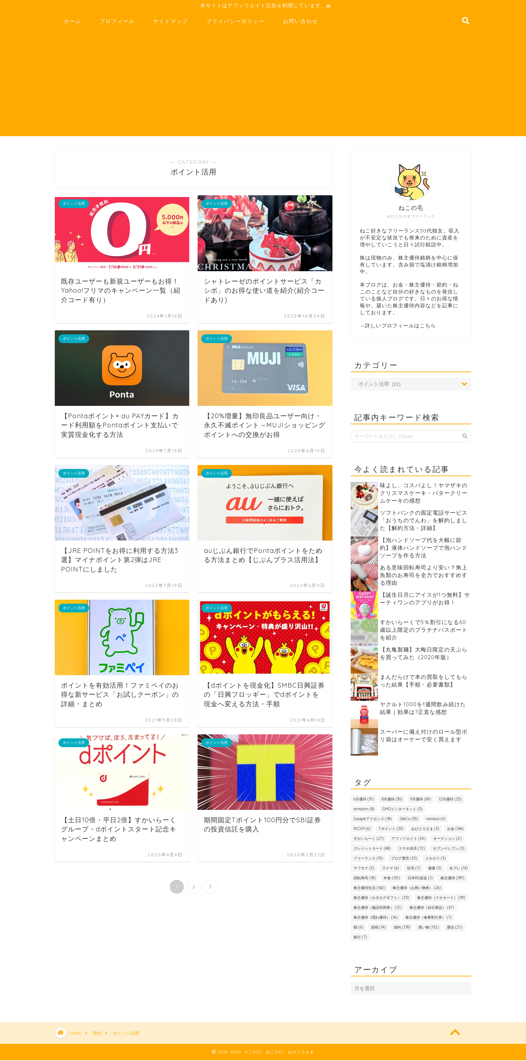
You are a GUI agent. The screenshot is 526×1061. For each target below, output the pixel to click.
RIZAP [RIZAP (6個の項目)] (362, 829)
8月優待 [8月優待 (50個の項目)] (392, 800)
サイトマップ (170, 22)
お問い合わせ (300, 22)
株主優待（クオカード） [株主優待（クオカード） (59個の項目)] (441, 898)
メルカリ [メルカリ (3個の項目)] (435, 859)
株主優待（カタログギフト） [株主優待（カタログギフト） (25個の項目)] (381, 898)
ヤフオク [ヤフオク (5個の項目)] (364, 869)
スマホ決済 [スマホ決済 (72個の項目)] (412, 849)
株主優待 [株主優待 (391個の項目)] (452, 879)
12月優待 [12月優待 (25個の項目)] (450, 800)
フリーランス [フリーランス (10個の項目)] (368, 859)
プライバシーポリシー (235, 22)
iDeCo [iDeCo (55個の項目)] (409, 820)
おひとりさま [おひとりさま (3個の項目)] (425, 829)
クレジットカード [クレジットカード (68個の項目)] (372, 849)
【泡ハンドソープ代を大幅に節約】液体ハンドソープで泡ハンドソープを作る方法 (424, 549)
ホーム (72, 22)
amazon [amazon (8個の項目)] (364, 810)
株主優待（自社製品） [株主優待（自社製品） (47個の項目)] (431, 908)
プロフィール (117, 22)
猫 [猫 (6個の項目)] (358, 928)
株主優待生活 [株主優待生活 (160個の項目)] (369, 889)
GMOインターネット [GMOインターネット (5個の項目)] (402, 810)
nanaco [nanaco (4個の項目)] (435, 820)
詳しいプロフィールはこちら (400, 326)
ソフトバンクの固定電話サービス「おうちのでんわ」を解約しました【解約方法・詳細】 (424, 521)
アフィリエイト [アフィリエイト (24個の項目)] (408, 839)
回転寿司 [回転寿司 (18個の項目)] (365, 879)
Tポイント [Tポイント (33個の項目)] (390, 829)
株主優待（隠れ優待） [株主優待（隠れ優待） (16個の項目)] (375, 918)
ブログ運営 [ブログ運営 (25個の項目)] (404, 859)
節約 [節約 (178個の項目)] (402, 928)
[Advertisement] (263, 86)
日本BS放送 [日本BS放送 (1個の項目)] (420, 879)
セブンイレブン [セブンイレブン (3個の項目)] (448, 849)
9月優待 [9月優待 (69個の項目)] (420, 800)
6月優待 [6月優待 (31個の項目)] (364, 800)
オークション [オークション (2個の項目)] (447, 839)
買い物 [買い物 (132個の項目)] (428, 928)
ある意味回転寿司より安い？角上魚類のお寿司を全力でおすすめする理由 (424, 576)
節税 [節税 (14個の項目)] (378, 928)
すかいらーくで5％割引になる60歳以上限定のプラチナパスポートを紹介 (424, 631)
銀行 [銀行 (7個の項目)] (360, 938)
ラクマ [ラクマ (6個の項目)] (390, 869)
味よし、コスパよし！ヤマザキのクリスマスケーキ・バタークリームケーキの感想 (424, 494)
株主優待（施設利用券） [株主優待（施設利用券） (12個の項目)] (377, 908)
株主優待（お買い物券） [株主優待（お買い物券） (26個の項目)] (417, 889)
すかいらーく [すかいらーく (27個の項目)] (369, 839)
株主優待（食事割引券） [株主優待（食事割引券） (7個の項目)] (428, 918)
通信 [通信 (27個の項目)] (454, 928)
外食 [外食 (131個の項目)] (392, 879)
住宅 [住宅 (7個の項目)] (413, 869)
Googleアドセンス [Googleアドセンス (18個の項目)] (373, 820)
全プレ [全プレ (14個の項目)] (458, 869)
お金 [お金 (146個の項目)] (455, 829)
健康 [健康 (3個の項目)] (434, 869)
